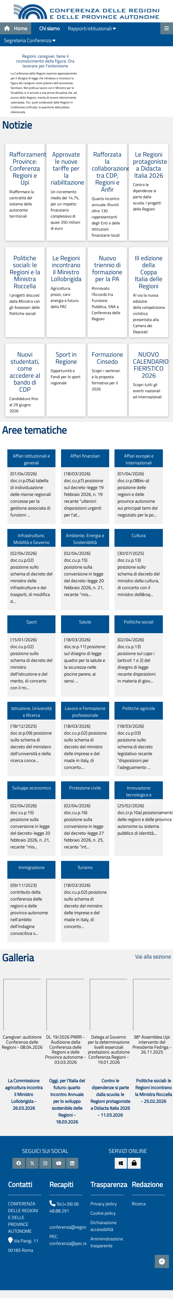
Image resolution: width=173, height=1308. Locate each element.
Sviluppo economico (31, 787)
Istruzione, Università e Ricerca (31, 712)
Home (15, 28)
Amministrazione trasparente (106, 1242)
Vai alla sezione (153, 956)
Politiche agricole (138, 708)
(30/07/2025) (139, 574)
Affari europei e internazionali (138, 459)
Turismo (85, 867)
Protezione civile (85, 787)
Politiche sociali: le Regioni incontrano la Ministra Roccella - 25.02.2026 (153, 1091)
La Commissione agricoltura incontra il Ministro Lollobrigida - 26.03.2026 (24, 1094)
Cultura (139, 535)
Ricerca (139, 1203)
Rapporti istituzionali (92, 28)
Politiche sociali (138, 621)
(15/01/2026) (31, 663)
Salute (85, 621)
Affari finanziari (85, 455)
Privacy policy (103, 1203)
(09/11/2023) (29, 909)
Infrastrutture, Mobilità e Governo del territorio (31, 542)
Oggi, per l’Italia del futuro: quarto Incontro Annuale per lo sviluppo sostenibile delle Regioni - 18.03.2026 (67, 1101)
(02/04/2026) (31, 577)
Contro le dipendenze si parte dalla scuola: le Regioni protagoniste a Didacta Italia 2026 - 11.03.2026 (110, 1097)
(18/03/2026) (84, 494)
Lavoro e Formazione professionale (85, 712)
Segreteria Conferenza (30, 40)
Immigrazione (31, 867)
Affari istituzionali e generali (31, 459)
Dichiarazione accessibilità (103, 1226)
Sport (31, 621)
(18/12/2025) (31, 743)
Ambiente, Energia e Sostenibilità (85, 539)
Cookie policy (103, 1213)
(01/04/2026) (30, 494)
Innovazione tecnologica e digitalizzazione (138, 794)
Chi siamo (49, 28)
